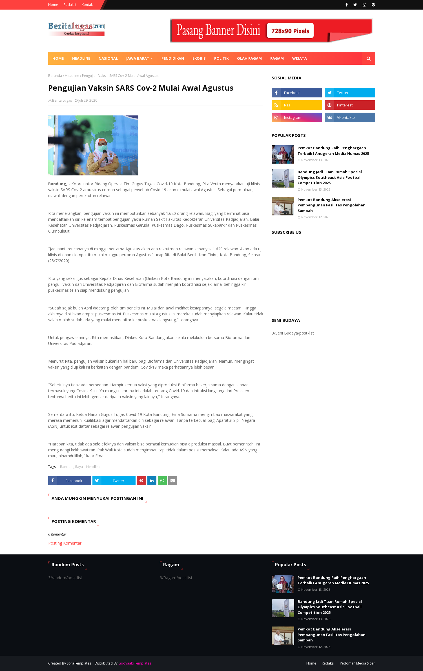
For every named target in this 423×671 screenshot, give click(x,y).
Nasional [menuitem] (108, 58)
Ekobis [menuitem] (199, 58)
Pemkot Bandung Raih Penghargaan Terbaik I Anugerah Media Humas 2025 (333, 150)
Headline (72, 75)
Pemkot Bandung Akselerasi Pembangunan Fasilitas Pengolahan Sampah (332, 205)
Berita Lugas (62, 100)
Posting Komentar (64, 543)
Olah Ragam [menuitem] (249, 58)
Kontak (87, 4)
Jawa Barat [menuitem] (137, 58)
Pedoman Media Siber (357, 663)
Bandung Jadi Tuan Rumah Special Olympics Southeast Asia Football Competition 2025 (330, 177)
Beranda (55, 75)
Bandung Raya (71, 466)
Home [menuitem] (58, 58)
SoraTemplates (79, 663)
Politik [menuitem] (221, 58)
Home (53, 4)
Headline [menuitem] (81, 58)
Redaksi (70, 4)
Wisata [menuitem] (299, 58)
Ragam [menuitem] (277, 58)
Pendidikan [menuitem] (172, 58)
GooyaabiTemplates (134, 663)
